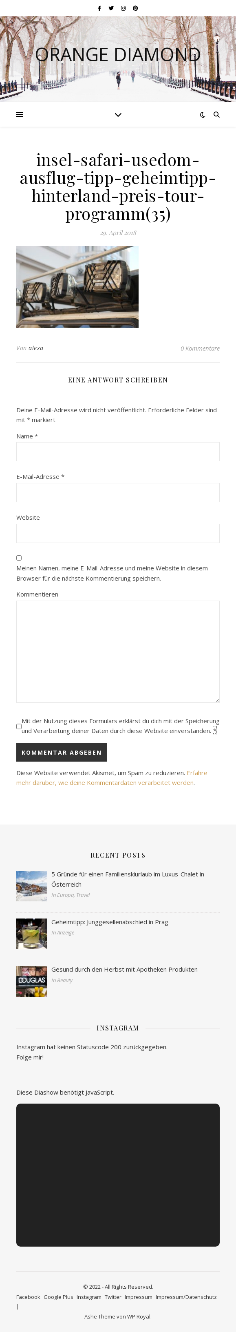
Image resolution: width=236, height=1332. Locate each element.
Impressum (138, 1297)
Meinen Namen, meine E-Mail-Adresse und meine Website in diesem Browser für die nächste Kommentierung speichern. (112, 573)
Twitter (113, 1297)
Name (27, 436)
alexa (36, 348)
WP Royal (138, 1316)
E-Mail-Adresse (40, 476)
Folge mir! (30, 1057)
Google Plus (58, 1297)
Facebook (28, 1297)
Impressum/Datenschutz (186, 1297)
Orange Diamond (118, 54)
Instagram (89, 1297)
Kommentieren (37, 594)
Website (28, 517)
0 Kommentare (200, 348)
